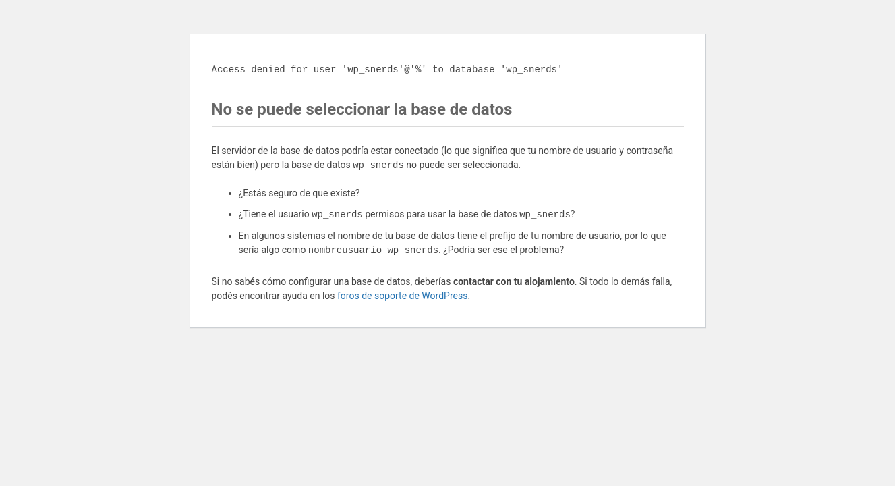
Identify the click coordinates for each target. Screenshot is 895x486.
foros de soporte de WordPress (402, 295)
